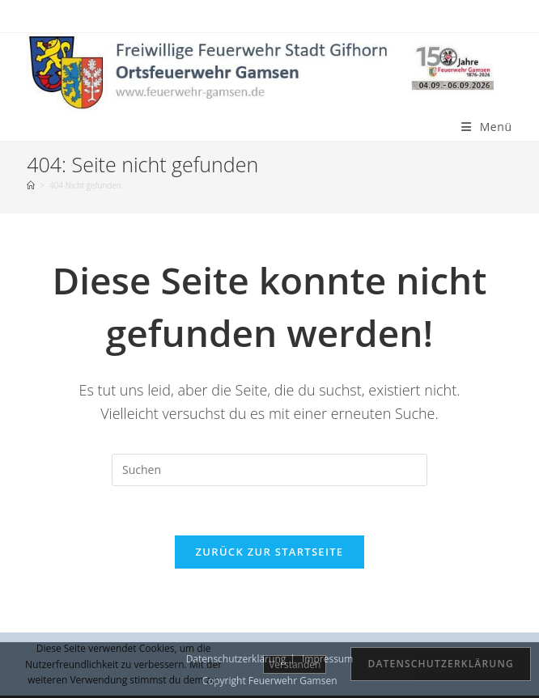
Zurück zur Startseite (270, 551)
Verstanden (294, 664)
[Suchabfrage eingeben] (269, 470)
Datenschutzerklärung (440, 664)
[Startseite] (31, 185)
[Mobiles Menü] (486, 126)
